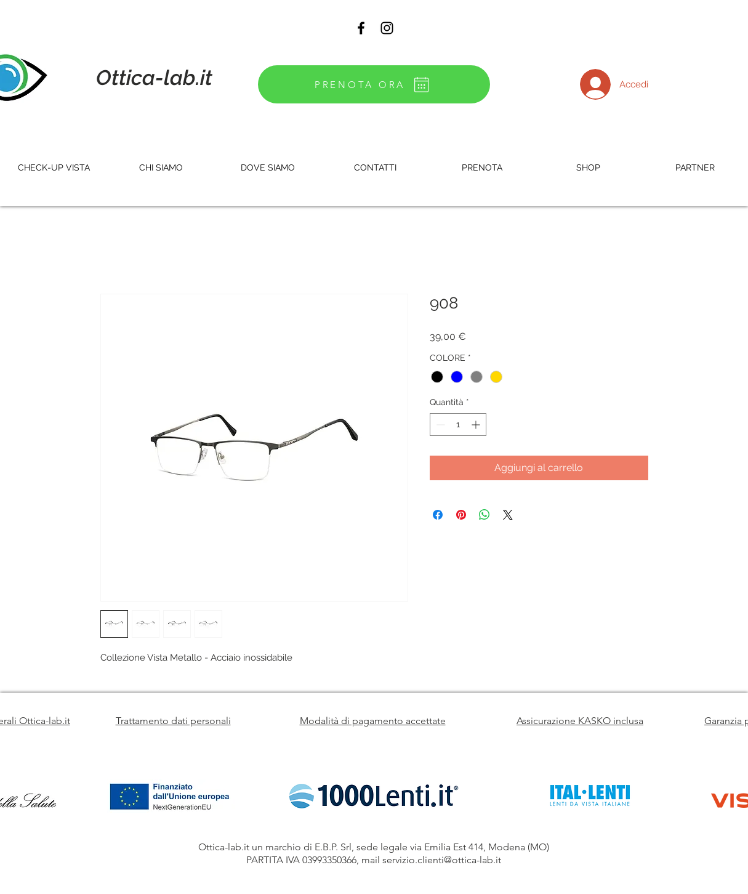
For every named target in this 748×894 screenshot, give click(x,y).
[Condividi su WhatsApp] (484, 514)
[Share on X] (508, 514)
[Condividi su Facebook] (437, 514)
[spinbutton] (458, 424)
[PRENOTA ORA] (374, 84)
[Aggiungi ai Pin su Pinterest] (461, 514)
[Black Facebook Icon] (361, 28)
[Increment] (477, 424)
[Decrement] (439, 424)
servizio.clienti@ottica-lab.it (441, 860)
